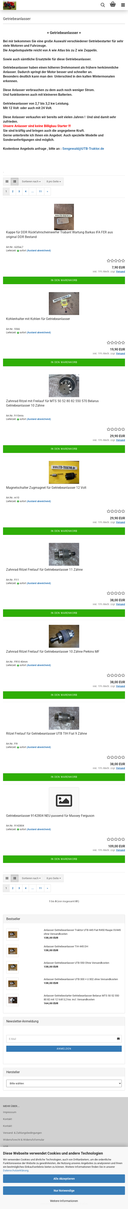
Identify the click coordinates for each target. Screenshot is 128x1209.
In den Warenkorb (64, 280)
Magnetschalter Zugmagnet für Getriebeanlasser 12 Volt (46, 488)
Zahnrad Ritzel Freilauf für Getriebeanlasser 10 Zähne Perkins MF (52, 651)
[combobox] (31, 182)
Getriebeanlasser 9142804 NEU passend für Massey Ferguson (50, 816)
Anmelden (64, 1048)
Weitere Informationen (64, 1201)
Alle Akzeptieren (64, 1178)
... (32, 191)
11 (40, 191)
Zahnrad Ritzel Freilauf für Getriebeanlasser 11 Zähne (44, 570)
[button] (7, 182)
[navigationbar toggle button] (123, 5)
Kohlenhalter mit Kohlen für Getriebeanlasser (38, 319)
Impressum (9, 1112)
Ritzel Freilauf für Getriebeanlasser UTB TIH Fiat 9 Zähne (46, 733)
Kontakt (7, 1119)
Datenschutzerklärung (15, 1170)
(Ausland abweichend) (39, 250)
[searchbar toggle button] (103, 5)
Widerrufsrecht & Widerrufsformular (23, 1139)
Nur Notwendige (64, 1190)
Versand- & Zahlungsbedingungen (22, 1132)
